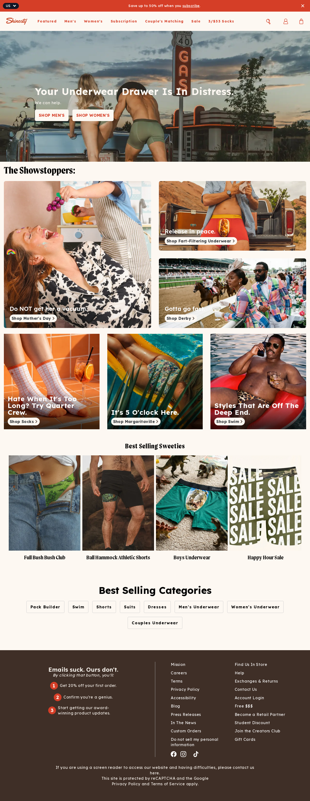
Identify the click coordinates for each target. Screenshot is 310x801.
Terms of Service (167, 783)
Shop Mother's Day (33, 318)
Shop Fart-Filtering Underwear (201, 241)
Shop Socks (24, 421)
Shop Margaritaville (136, 421)
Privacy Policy (127, 783)
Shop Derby (181, 318)
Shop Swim (229, 421)
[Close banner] (302, 5)
